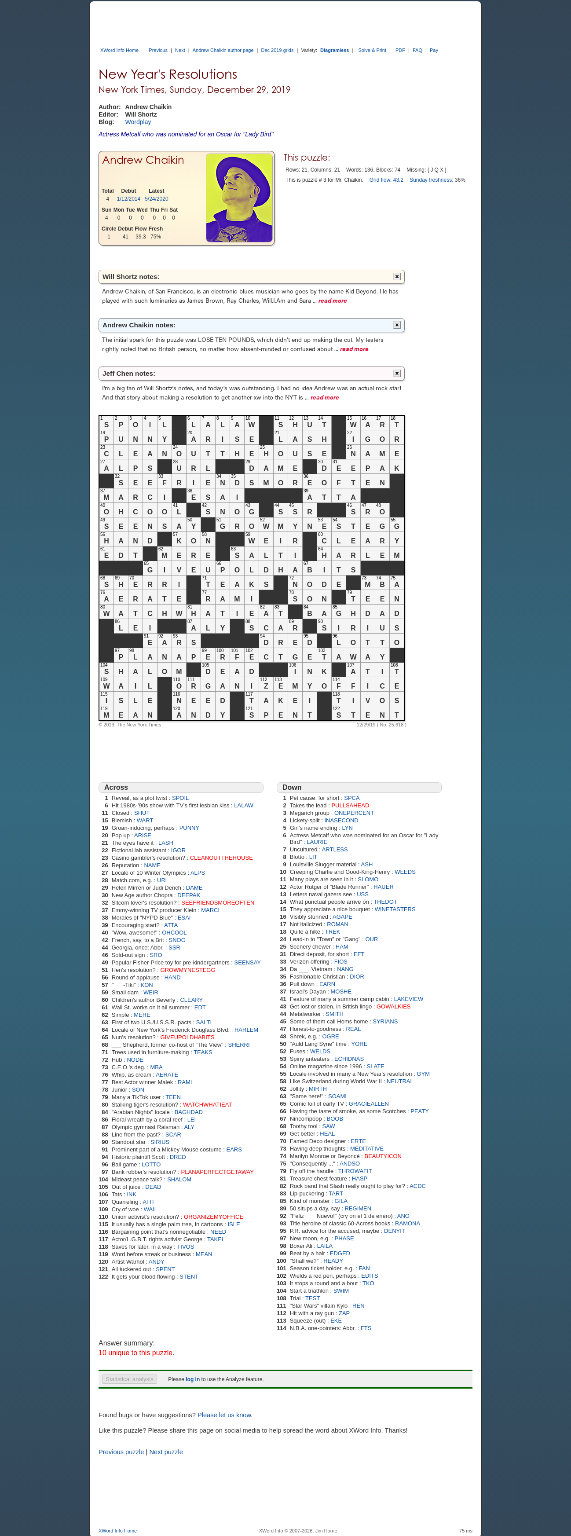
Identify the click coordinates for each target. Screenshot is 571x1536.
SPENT (165, 1269)
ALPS (197, 872)
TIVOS (185, 1246)
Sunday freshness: (431, 180)
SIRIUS (159, 1142)
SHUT (142, 813)
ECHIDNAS (349, 1059)
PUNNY (189, 828)
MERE (142, 1015)
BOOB (335, 1118)
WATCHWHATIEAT (207, 1104)
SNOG (177, 940)
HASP (359, 1178)
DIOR (357, 976)
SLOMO (368, 879)
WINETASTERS (395, 909)
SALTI (204, 1022)
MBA (156, 1067)
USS (363, 894)
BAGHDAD (189, 1112)
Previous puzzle (121, 1451)
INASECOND (341, 820)
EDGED (340, 1253)
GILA (341, 1201)
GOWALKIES (394, 1006)
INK (131, 1194)
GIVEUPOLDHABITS (188, 1037)
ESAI (184, 917)
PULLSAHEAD (350, 805)
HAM (342, 946)
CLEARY (191, 1000)
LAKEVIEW (408, 999)
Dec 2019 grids (277, 50)
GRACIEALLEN (369, 1103)
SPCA (351, 798)
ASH (367, 864)
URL (162, 880)
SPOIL (180, 798)
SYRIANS (385, 1021)
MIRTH (318, 1088)
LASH (165, 842)
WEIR (150, 992)
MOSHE (341, 991)
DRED (178, 1157)
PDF (400, 50)
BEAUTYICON (383, 1156)
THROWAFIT (355, 1171)
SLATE (375, 1066)
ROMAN (337, 924)
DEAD (153, 1187)
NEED (218, 1231)
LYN (347, 828)
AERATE (167, 1074)
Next (180, 50)
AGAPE (342, 916)
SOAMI (337, 1096)
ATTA (171, 925)
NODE (135, 1059)
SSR (174, 947)
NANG (345, 969)
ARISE (142, 835)
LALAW (243, 805)
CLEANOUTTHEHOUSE (221, 857)
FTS (366, 1328)
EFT (359, 954)
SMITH (334, 1014)
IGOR (178, 850)
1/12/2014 (128, 199)
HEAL (327, 1133)
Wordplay (138, 121)
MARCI (210, 910)
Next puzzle (166, 1451)
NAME (152, 865)
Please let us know (224, 1415)
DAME (194, 887)
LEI (191, 1119)
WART (145, 820)
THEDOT (385, 901)
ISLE (233, 1224)
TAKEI (215, 1239)
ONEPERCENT (354, 813)
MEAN (204, 1254)
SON (138, 1089)
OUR (371, 939)
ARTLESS (335, 849)
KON (147, 985)
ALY (189, 1127)
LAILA (325, 1246)
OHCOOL (174, 932)
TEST (312, 1298)
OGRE (330, 1036)
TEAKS (203, 1052)
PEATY (419, 1111)
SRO (156, 955)
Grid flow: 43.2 (386, 180)
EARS (234, 1149)
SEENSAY (247, 962)
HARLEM (246, 1029)
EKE (336, 1320)
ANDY (157, 1261)
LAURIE (317, 842)
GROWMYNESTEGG (188, 970)
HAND (173, 977)
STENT (188, 1276)
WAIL (150, 1209)
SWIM (341, 1290)
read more (332, 300)
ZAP (344, 1313)
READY (333, 1260)
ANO (403, 1216)
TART (336, 1193)
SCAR (173, 1134)
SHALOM (179, 1179)
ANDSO (350, 1163)
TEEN (173, 1097)
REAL (353, 1029)
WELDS (320, 1051)
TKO (368, 1283)
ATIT (149, 1202)
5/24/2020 (156, 199)
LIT (313, 857)
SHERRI (239, 1044)
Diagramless (334, 50)
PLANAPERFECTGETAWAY (217, 1172)
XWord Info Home (119, 50)
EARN (327, 984)
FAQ (417, 50)
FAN (364, 1268)
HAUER (383, 886)
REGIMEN (357, 1208)
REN (358, 1305)
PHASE (344, 1238)
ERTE (358, 1141)
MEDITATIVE (367, 1148)
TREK (332, 931)
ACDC (418, 1186)
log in (193, 1379)
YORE (359, 1044)
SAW (328, 1126)
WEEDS (405, 872)
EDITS (369, 1275)
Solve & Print (372, 50)
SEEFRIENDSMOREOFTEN (217, 902)
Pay (434, 50)
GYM (423, 1073)
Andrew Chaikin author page (223, 50)
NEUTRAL (400, 1081)
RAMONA (407, 1223)
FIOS (341, 961)
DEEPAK (188, 895)
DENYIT (394, 1231)
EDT (200, 1007)
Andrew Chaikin (143, 160)
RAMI (185, 1082)
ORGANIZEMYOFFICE (213, 1216)
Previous (158, 50)
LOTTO (151, 1164)
